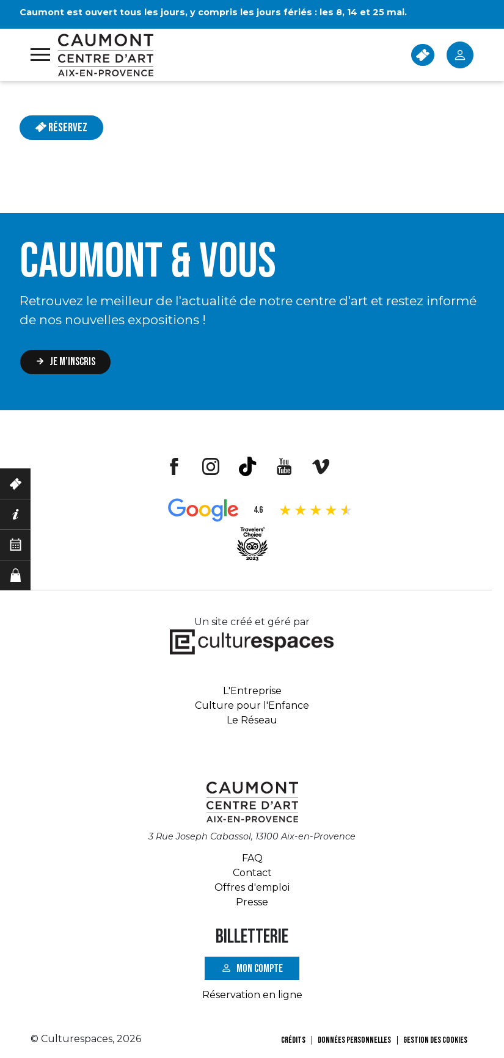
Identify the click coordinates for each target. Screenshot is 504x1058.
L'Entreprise (252, 691)
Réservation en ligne (252, 995)
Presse (252, 902)
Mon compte (259, 968)
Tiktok (247, 466)
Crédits (293, 1040)
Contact (252, 873)
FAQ (252, 858)
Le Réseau (252, 720)
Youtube (284, 466)
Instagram (210, 466)
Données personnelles (354, 1040)
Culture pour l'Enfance (252, 705)
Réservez (61, 127)
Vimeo (320, 466)
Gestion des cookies (435, 1040)
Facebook (174, 466)
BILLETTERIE (422, 55)
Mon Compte (460, 55)
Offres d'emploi (252, 887)
